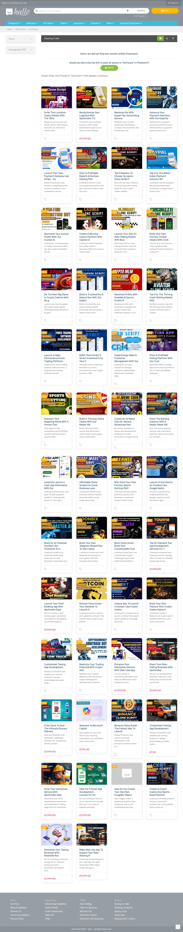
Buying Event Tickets (125, 918)
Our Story (14, 904)
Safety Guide (51, 907)
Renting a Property (124, 907)
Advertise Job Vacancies (92, 918)
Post (165, 11)
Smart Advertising (54, 911)
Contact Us (15, 911)
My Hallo (173, 3)
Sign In (109, 68)
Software (140, 16)
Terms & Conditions (19, 915)
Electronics (21, 29)
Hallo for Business (88, 907)
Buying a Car (121, 911)
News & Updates (18, 907)
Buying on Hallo (122, 904)
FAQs (47, 918)
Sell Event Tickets (88, 915)
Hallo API (49, 915)
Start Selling (86, 904)
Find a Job (120, 915)
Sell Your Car (86, 911)
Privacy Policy (17, 918)
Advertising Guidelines (55, 904)
